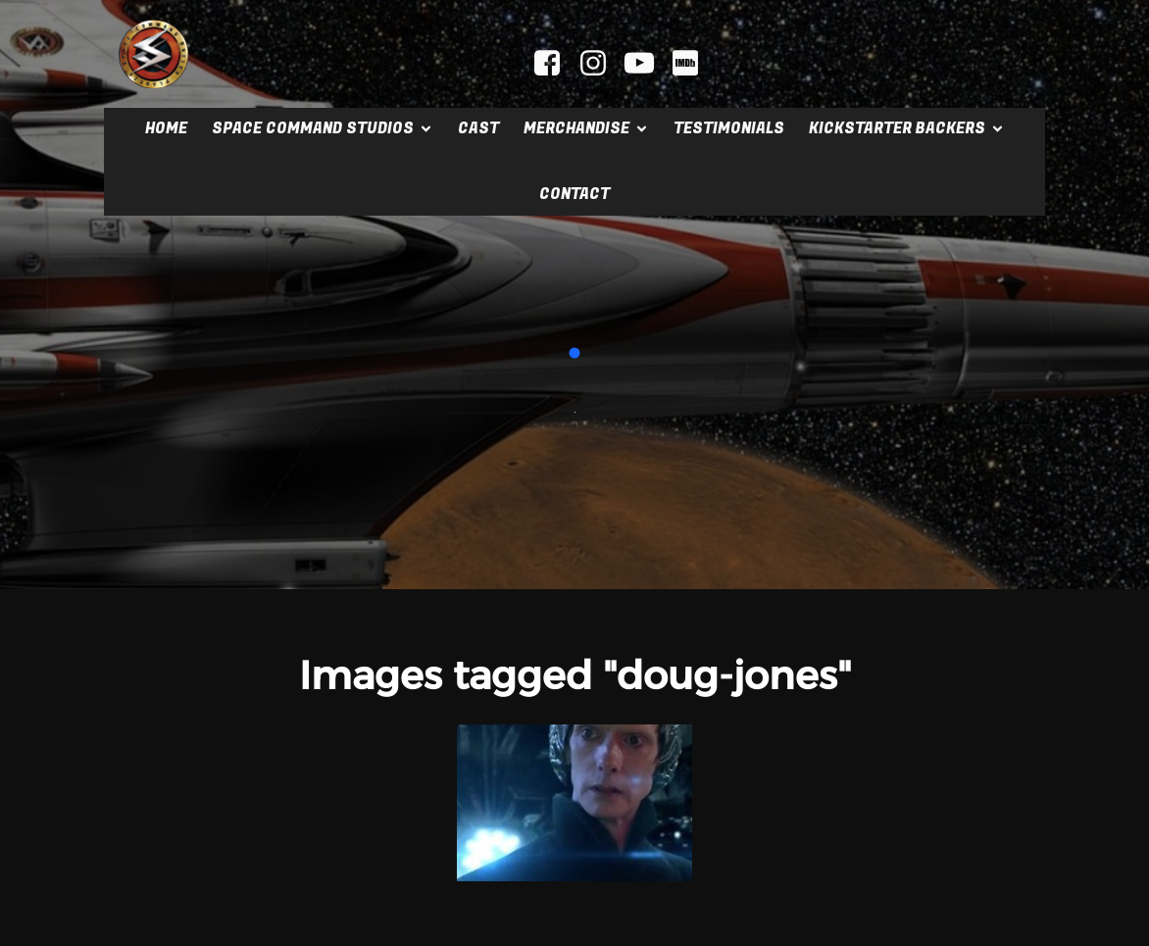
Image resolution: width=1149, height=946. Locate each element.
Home (166, 128)
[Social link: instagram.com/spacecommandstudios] (600, 63)
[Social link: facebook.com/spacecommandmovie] (554, 63)
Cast (478, 128)
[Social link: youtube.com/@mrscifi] (647, 63)
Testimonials (729, 128)
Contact (574, 194)
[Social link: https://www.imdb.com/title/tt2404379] (693, 63)
